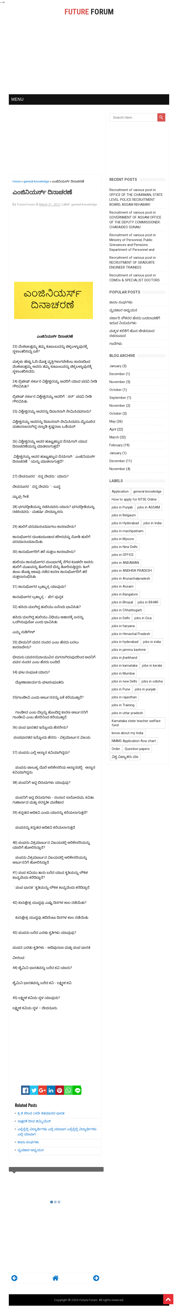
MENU (17, 99)
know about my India (127, 733)
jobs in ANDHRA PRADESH (132, 570)
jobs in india (152, 642)
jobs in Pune (121, 689)
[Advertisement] (89, 59)
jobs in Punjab (122, 507)
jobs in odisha (152, 681)
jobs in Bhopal (122, 602)
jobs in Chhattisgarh (127, 610)
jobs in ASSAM (148, 507)
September (117, 398)
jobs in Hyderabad (125, 523)
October (115, 390)
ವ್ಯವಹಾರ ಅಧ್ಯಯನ (31, 1150)
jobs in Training (123, 705)
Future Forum (88, 1300)
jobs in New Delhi (124, 547)
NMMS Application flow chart (134, 741)
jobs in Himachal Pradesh (131, 634)
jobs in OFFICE (123, 555)
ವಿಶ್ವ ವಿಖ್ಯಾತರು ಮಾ (125, 757)
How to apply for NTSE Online (134, 499)
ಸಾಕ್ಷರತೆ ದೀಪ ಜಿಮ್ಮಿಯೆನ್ (34, 1121)
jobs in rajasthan (124, 697)
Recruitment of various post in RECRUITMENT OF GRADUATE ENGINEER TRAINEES (132, 262)
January (115, 366)
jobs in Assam (123, 586)
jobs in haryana (123, 626)
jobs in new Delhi (124, 681)
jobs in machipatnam (127, 531)
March (114, 437)
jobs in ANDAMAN (125, 563)
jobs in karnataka (124, 665)
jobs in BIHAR (148, 602)
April (112, 429)
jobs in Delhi (121, 618)
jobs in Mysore (123, 539)
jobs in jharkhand (124, 658)
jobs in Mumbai (123, 673)
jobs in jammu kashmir (129, 650)
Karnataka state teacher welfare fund (136, 723)
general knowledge (36, 181)
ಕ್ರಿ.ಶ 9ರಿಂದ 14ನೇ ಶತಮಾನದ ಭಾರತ (41, 1113)
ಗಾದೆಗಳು (115, 344)
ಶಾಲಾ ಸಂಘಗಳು (28, 1142)
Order (116, 749)
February (116, 445)
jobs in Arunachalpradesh (131, 578)
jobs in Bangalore (125, 594)
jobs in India (152, 523)
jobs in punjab (145, 689)
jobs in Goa (143, 618)
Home (17, 181)
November (117, 382)
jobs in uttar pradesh (127, 713)
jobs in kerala (152, 665)
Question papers (137, 749)
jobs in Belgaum (124, 515)
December (117, 374)
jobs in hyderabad (125, 642)
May (112, 421)
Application (120, 491)
